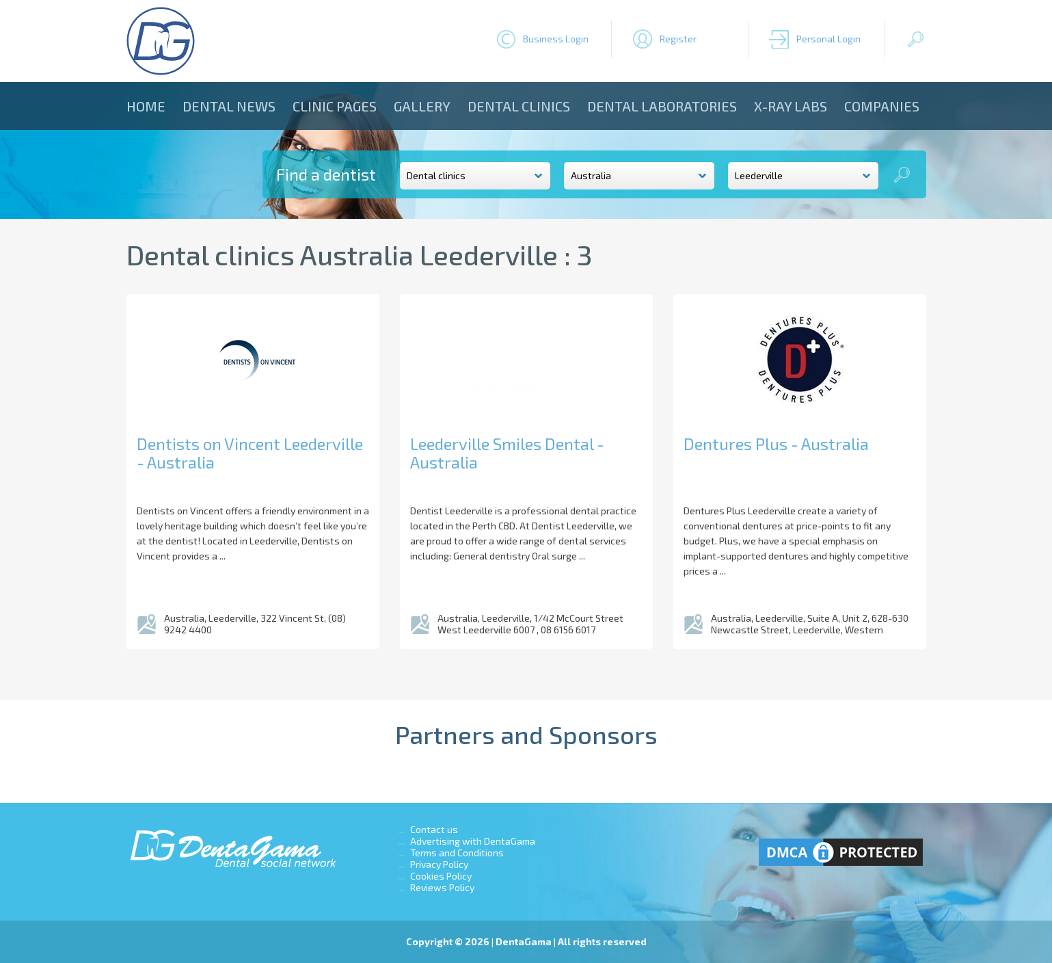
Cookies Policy (441, 876)
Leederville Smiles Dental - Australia (507, 453)
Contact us (434, 829)
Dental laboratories (662, 106)
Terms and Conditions (457, 852)
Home (145, 106)
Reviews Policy (442, 887)
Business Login (556, 38)
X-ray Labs (790, 106)
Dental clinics (519, 106)
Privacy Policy (439, 864)
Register (678, 38)
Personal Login (828, 38)
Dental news (229, 106)
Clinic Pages (335, 106)
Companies (881, 106)
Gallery (422, 106)
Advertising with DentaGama (472, 841)
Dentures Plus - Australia (776, 443)
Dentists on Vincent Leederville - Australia (250, 453)
